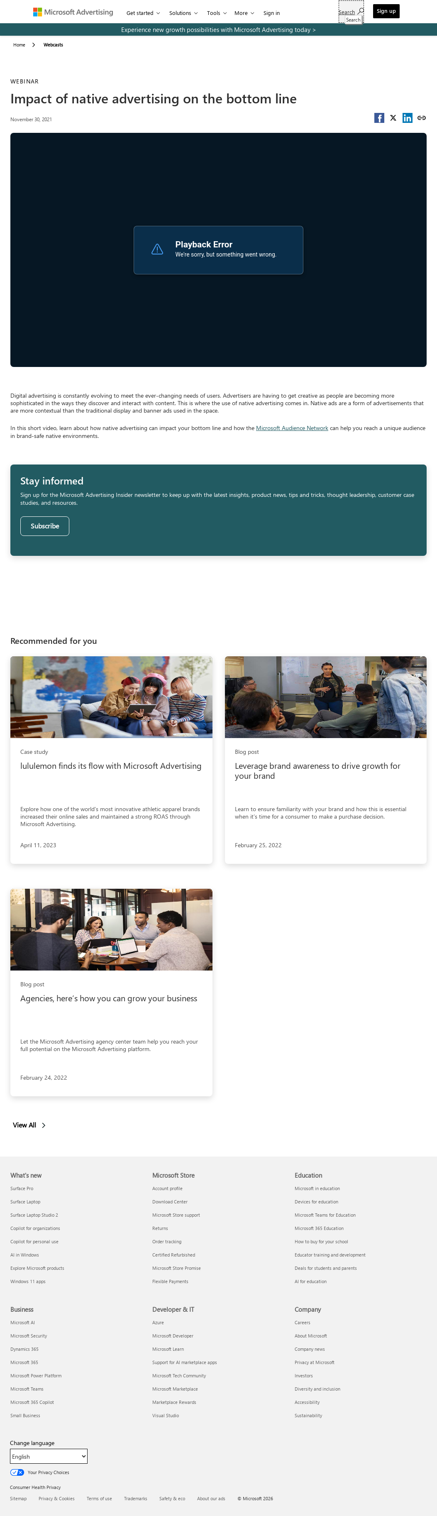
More (241, 12)
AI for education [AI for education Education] (311, 1281)
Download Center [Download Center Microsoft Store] (170, 1201)
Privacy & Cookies (57, 1498)
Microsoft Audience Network (292, 428)
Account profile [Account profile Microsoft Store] (167, 1188)
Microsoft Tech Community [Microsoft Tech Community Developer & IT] (179, 1375)
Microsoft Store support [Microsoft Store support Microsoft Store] (176, 1215)
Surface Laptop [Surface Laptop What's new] (25, 1201)
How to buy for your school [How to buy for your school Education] (321, 1241)
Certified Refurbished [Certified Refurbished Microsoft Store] (173, 1255)
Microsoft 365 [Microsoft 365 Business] (24, 1362)
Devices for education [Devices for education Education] (316, 1201)
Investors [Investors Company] (304, 1375)
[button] (379, 118)
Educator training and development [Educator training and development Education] (330, 1255)
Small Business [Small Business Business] (25, 1415)
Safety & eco (172, 1498)
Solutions (180, 12)
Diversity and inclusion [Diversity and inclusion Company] (317, 1389)
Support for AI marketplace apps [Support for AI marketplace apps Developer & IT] (184, 1362)
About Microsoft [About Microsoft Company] (311, 1336)
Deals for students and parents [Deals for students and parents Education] (326, 1268)
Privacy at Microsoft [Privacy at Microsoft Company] (314, 1362)
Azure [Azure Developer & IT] (158, 1322)
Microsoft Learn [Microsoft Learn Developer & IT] (168, 1349)
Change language (32, 1443)
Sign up (386, 10)
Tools (213, 12)
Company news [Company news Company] (310, 1349)
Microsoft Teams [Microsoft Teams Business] (27, 1389)
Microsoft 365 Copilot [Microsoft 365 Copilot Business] (32, 1402)
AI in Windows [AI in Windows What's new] (24, 1255)
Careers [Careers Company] (302, 1322)
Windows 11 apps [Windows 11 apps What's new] (28, 1281)
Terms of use (99, 1498)
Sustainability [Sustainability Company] (308, 1415)
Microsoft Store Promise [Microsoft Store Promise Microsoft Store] (176, 1268)
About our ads (211, 1498)
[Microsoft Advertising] (76, 11)
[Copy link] (422, 118)
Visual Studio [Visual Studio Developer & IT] (165, 1415)
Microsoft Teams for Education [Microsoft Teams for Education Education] (325, 1215)
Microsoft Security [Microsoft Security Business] (28, 1336)
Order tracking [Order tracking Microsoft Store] (166, 1241)
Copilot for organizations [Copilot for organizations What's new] (35, 1228)
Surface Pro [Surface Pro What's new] (21, 1188)
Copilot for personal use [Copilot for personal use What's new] (34, 1241)
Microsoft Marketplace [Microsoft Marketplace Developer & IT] (175, 1389)
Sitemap (18, 1498)
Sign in (272, 12)
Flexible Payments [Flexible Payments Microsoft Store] (170, 1281)
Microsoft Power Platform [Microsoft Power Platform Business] (35, 1375)
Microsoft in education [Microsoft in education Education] (317, 1188)
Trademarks (135, 1498)
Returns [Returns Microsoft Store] (160, 1228)
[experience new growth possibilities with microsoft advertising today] (218, 29)
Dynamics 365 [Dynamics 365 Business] (24, 1349)
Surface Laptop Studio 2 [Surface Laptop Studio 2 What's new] (34, 1215)
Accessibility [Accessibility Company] (307, 1402)
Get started (140, 12)
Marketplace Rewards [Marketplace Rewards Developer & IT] (174, 1402)
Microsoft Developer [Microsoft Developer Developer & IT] (172, 1336)
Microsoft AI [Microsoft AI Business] (22, 1322)
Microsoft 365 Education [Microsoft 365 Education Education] (319, 1228)
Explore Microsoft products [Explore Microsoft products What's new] (37, 1268)
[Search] (351, 11)
